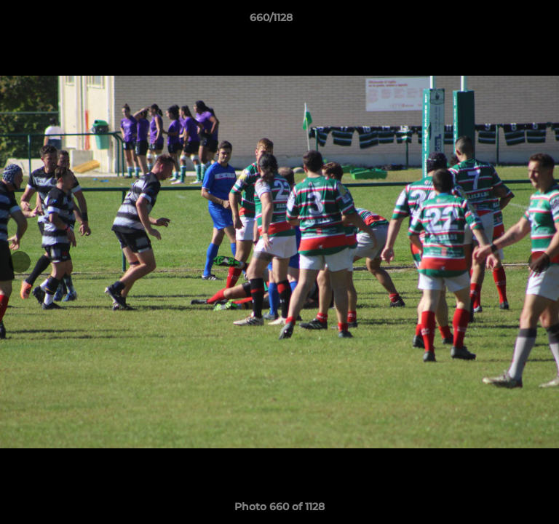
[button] (506, 21)
